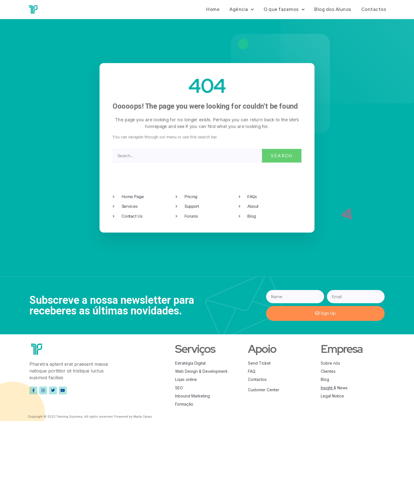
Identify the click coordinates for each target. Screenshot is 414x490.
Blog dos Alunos (333, 9)
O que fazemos (284, 9)
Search (281, 155)
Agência (241, 9)
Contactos (374, 9)
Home (213, 9)
